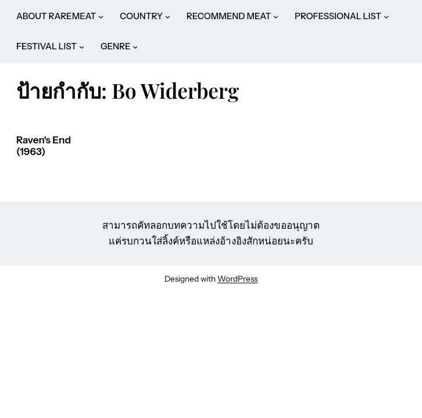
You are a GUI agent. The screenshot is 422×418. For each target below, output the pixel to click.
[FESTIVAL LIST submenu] (81, 46)
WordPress (237, 278)
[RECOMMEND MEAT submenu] (275, 16)
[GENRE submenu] (135, 46)
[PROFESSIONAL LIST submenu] (386, 16)
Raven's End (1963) (43, 146)
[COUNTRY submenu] (167, 16)
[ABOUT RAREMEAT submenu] (100, 16)
